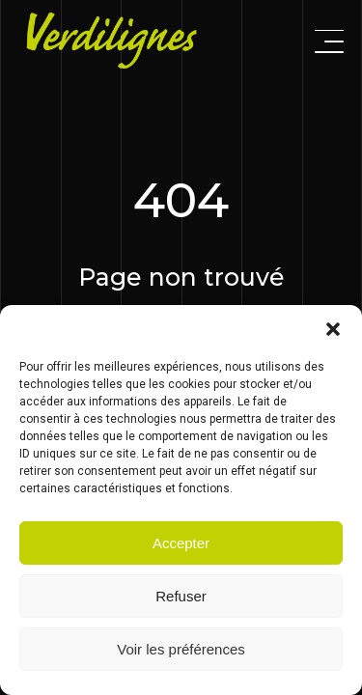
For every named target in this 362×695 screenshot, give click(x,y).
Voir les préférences (181, 649)
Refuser (181, 596)
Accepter (181, 543)
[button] (333, 329)
